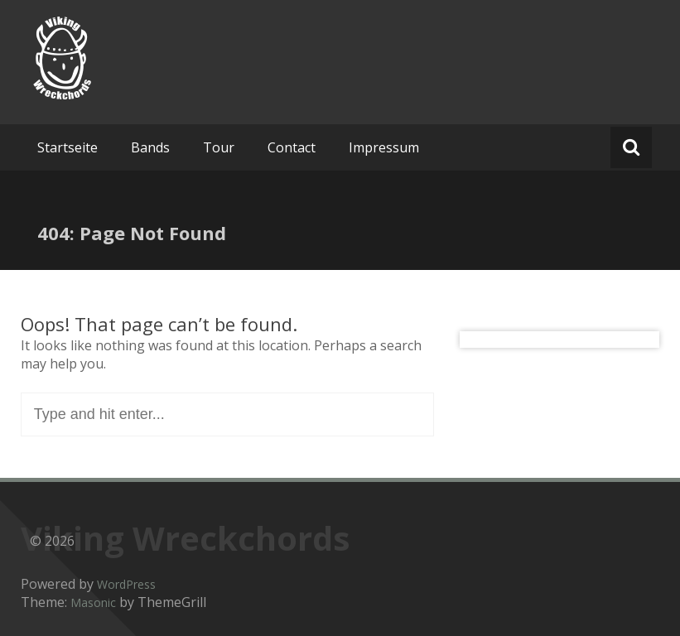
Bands (150, 147)
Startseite (67, 147)
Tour (218, 147)
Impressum (384, 147)
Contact (292, 147)
